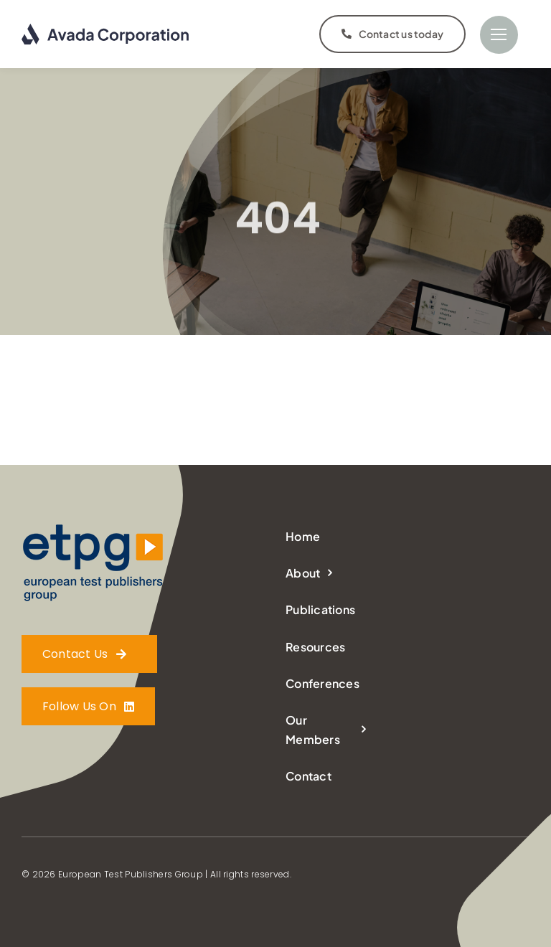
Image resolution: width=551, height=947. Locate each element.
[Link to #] (499, 35)
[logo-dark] (106, 29)
